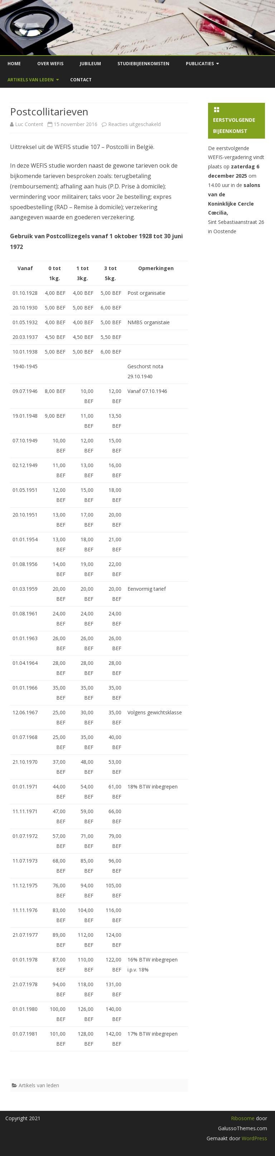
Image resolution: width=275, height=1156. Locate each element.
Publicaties (200, 64)
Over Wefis (50, 64)
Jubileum (90, 64)
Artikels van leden (31, 80)
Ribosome (243, 1118)
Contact (81, 80)
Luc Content (29, 124)
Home (14, 64)
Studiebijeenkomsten (143, 64)
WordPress (253, 1138)
